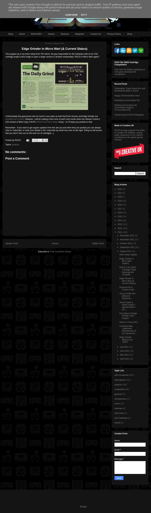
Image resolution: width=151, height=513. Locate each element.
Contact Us (95, 34)
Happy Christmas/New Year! (127, 95)
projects (15, 144)
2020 (120, 197)
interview (118, 408)
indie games (119, 380)
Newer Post (11, 243)
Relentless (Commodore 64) (127, 100)
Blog (10, 34)
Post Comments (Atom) (60, 251)
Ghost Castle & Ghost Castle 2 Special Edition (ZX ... (127, 306)
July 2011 (124, 347)
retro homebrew (121, 375)
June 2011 (125, 351)
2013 (120, 224)
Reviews (65, 34)
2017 (120, 209)
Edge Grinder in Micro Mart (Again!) (126, 261)
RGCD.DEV (36, 34)
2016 (120, 212)
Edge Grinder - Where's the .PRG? (126, 339)
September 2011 (127, 247)
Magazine (79, 34)
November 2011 (127, 239)
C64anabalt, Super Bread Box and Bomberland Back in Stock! (129, 89)
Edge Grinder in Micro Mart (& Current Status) (127, 280)
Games (51, 34)
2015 (120, 216)
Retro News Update (128, 254)
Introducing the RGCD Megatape (129, 115)
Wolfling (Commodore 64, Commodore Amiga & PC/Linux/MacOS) (125, 107)
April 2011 (125, 359)
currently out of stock (14, 119)
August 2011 (126, 251)
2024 (120, 189)
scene (117, 403)
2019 (120, 201)
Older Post (98, 243)
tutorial (117, 423)
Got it (84, 15)
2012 (120, 228)
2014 (120, 220)
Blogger (83, 506)
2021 (120, 193)
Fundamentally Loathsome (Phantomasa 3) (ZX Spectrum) (127, 330)
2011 (120, 232)
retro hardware (121, 418)
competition (119, 389)
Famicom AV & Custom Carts (126, 288)
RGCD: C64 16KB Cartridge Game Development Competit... (127, 271)
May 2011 (124, 355)
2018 (120, 205)
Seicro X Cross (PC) (128, 322)
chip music (119, 413)
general (117, 394)
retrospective (120, 399)
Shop (129, 34)
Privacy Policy (114, 34)
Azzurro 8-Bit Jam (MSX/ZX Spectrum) (127, 296)
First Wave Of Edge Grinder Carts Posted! (128, 315)
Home (55, 243)
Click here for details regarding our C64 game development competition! (129, 71)
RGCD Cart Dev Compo (47, 122)
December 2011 (127, 235)
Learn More (71, 15)
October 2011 (126, 243)
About (22, 34)
